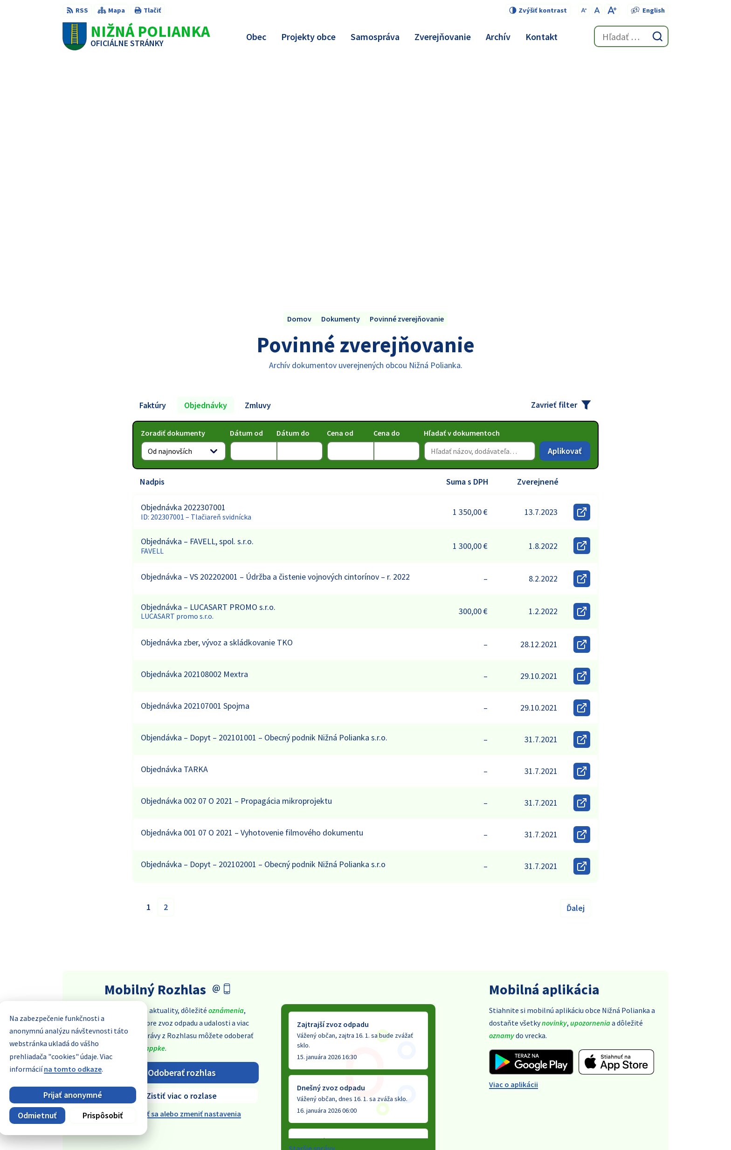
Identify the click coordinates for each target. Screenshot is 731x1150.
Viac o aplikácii (513, 852)
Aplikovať (569, 221)
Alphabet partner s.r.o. (392, 1124)
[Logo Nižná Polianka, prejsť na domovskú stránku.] (136, 36)
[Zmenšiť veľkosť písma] (584, 10)
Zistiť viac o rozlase (181, 863)
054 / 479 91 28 (596, 1062)
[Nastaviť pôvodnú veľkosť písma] (597, 10)
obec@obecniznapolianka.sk (621, 1073)
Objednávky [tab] (205, 173)
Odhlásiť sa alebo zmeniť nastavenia (181, 882)
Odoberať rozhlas (182, 840)
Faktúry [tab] (152, 173)
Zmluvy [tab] (258, 173)
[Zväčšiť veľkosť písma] (612, 10)
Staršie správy (312, 916)
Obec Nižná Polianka (522, 1124)
